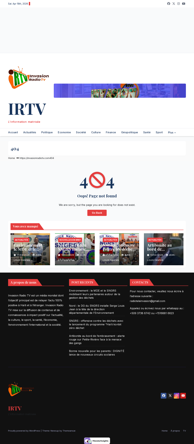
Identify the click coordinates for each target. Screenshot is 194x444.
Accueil (13, 132)
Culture (96, 132)
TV (184, 430)
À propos (175, 430)
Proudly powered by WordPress (24, 430)
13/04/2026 (112, 255)
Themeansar (69, 430)
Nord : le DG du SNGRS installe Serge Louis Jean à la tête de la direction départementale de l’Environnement (96, 309)
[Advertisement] (97, 30)
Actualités (29, 132)
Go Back (97, 212)
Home (11, 158)
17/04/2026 (23, 255)
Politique (47, 132)
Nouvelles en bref (70, 240)
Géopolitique (129, 132)
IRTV (27, 108)
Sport (159, 132)
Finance (111, 132)
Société (81, 132)
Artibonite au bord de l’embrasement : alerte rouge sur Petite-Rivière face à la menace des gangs (97, 339)
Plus (171, 132)
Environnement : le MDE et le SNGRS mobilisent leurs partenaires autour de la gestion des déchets (94, 294)
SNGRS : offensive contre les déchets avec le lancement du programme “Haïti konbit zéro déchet (96, 324)
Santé (147, 132)
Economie (64, 132)
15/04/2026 (68, 255)
